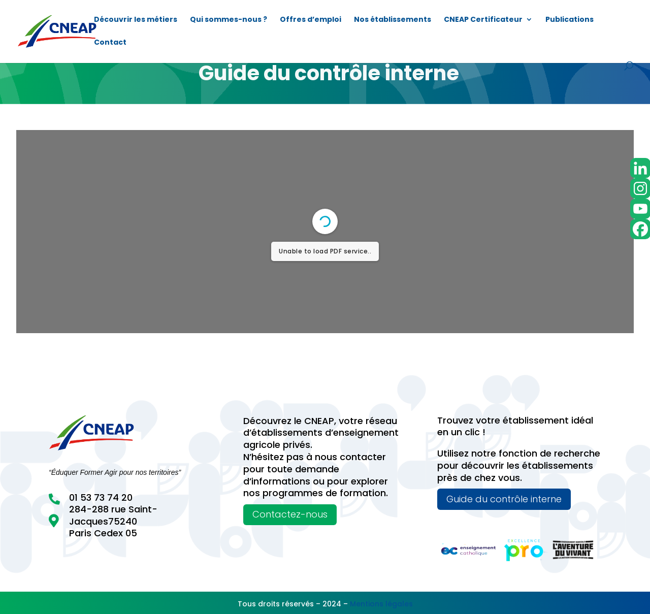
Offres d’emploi (310, 20)
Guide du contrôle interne (504, 499)
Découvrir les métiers (135, 20)
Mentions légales (381, 604)
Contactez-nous (290, 514)
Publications (569, 20)
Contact (110, 43)
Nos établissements (392, 20)
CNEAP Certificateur (483, 20)
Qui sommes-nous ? (228, 20)
